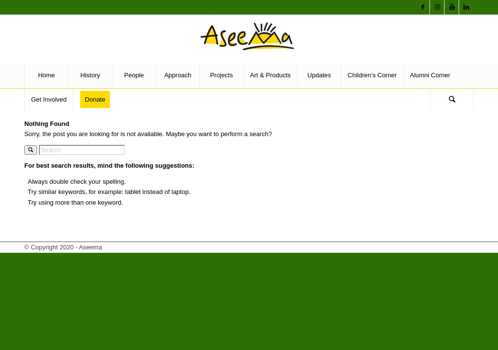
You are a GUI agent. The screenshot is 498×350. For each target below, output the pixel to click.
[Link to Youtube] (452, 7)
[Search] (452, 100)
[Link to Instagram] (437, 7)
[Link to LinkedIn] (466, 7)
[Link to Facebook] (422, 7)
